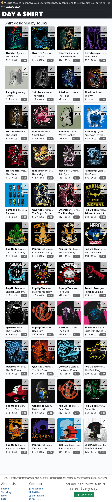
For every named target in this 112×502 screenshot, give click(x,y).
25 (76, 178)
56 (50, 452)
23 (76, 99)
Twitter (34, 492)
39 (50, 138)
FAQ (3, 499)
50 (50, 60)
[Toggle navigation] (107, 14)
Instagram (36, 495)
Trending (6, 492)
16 (50, 256)
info (25, 35)
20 (24, 217)
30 (50, 178)
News (4, 495)
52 (50, 413)
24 (24, 295)
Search (5, 488)
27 (76, 60)
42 (103, 99)
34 (24, 99)
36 (103, 138)
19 (24, 138)
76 (103, 334)
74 (76, 295)
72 (50, 217)
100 (75, 138)
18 (76, 256)
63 (103, 60)
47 (50, 334)
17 (76, 413)
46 (103, 413)
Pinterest (35, 499)
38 (76, 374)
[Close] (109, 3)
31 (24, 178)
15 (50, 99)
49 (24, 374)
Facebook (36, 488)
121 (102, 452)
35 (24, 334)
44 (24, 60)
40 (24, 256)
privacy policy (13, 6)
